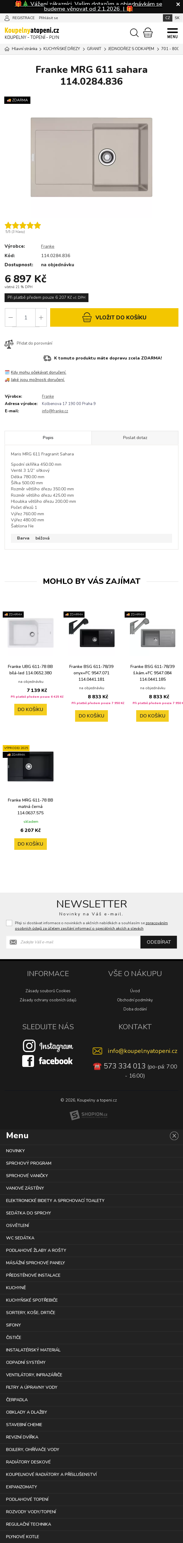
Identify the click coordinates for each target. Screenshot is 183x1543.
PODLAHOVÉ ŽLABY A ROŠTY (36, 1250)
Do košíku (30, 716)
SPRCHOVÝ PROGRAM (28, 1163)
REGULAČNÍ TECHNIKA (28, 1524)
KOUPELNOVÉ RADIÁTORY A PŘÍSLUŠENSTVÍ (51, 1474)
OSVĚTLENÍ (17, 1225)
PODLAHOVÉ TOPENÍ (27, 1499)
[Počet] (26, 317)
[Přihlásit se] (7, 17)
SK (177, 17)
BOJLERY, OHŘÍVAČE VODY (32, 1450)
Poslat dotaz (135, 438)
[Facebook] (48, 1061)
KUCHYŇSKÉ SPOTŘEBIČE (32, 1300)
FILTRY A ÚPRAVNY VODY (31, 1387)
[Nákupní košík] (148, 32)
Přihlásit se (48, 17)
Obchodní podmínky (135, 1000)
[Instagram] (48, 1045)
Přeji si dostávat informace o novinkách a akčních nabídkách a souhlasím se (91, 926)
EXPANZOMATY (21, 1487)
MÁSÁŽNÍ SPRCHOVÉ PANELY (35, 1263)
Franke (48, 246)
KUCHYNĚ (16, 1288)
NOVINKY (15, 1151)
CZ (167, 17)
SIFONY (13, 1325)
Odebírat (159, 942)
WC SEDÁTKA (20, 1238)
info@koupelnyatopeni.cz (142, 1050)
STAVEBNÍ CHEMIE (24, 1425)
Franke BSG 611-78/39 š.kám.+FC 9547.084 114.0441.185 (152, 673)
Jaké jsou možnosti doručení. (38, 380)
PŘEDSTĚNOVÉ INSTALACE (33, 1275)
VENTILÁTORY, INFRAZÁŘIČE (34, 1375)
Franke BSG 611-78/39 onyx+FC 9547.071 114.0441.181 (91, 673)
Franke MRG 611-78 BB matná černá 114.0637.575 (30, 806)
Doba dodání (135, 1009)
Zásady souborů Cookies (48, 991)
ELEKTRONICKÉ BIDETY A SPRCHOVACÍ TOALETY (55, 1201)
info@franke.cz (55, 411)
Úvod (135, 991)
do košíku (114, 317)
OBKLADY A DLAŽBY (26, 1412)
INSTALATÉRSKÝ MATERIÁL (33, 1350)
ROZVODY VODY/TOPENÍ (31, 1512)
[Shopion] (88, 1115)
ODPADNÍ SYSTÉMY (26, 1362)
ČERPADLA (17, 1400)
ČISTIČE (13, 1337)
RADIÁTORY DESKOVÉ (28, 1462)
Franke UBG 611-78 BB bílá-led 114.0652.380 (30, 673)
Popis (48, 438)
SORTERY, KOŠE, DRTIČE (30, 1313)
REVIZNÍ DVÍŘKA (22, 1437)
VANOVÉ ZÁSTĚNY (25, 1188)
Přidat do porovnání (28, 343)
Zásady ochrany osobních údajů (48, 1000)
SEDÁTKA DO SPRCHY (28, 1213)
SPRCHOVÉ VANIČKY (27, 1176)
